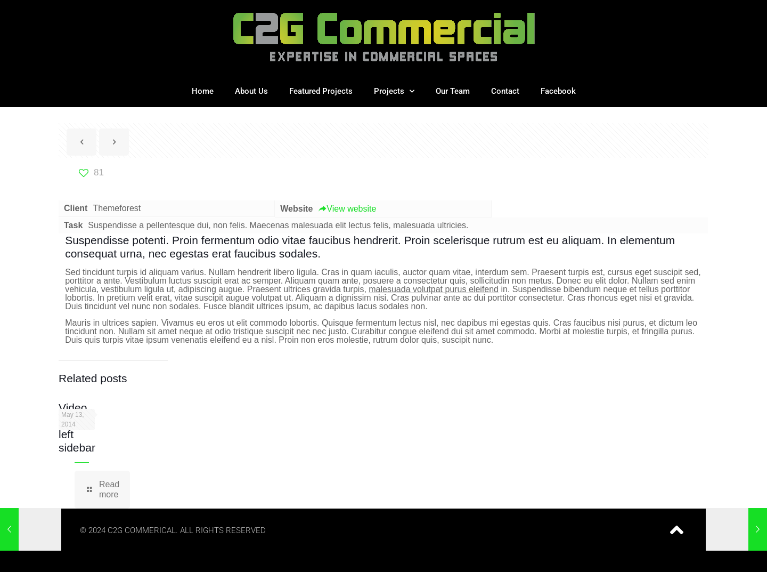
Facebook (558, 91)
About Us (251, 91)
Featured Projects (321, 91)
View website (347, 208)
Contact (505, 91)
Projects (394, 91)
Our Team (453, 91)
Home (203, 91)
